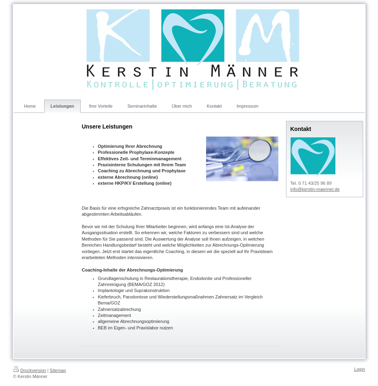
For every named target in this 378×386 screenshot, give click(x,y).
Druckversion (29, 370)
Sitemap (58, 370)
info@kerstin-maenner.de (315, 189)
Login (359, 369)
